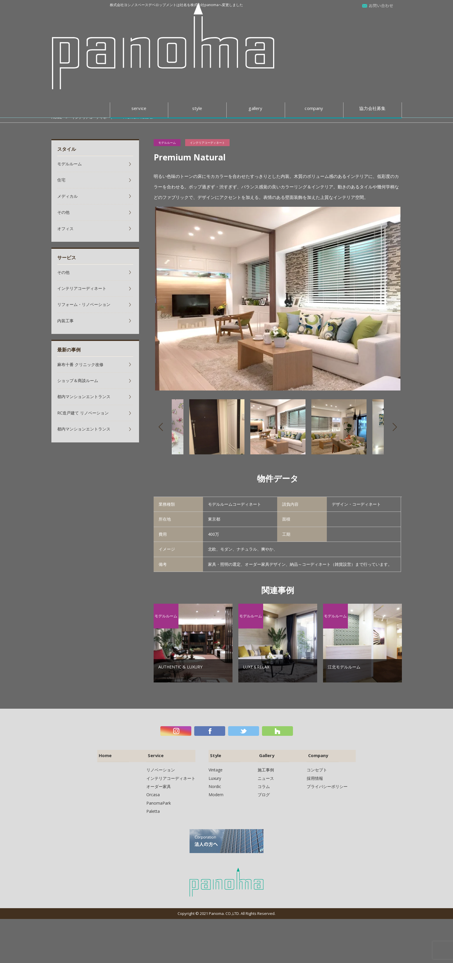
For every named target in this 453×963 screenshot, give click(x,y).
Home (103, 753)
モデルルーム (167, 143)
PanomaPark (158, 800)
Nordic (215, 783)
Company (317, 753)
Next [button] (395, 427)
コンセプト (317, 766)
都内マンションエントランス (83, 396)
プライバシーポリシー (327, 783)
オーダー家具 (158, 783)
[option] (278, 299)
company (314, 17)
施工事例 (266, 766)
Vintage (216, 766)
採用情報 (315, 775)
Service (154, 753)
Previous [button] (161, 427)
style (197, 17)
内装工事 (65, 320)
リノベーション (160, 766)
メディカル (67, 196)
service (138, 17)
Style (214, 753)
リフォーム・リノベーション (83, 304)
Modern (216, 791)
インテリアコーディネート (94, 117)
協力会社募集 (372, 17)
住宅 (61, 180)
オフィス (65, 228)
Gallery (265, 753)
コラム (264, 783)
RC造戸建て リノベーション (83, 413)
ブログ (264, 791)
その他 (63, 212)
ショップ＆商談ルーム (77, 380)
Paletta (153, 808)
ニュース (266, 775)
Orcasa (153, 791)
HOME (56, 117)
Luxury (215, 775)
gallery (255, 17)
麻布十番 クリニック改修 (80, 364)
